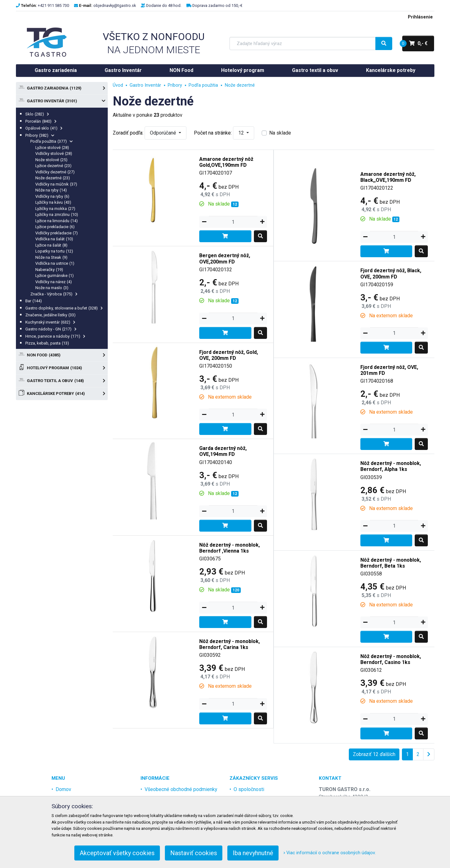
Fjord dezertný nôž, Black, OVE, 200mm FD (390, 273)
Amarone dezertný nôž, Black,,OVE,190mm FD (388, 177)
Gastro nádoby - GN (51, 329)
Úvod (118, 85)
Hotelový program (242, 70)
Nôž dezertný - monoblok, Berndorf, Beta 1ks (390, 563)
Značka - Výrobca (54, 294)
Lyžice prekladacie (55, 226)
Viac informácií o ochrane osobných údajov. (330, 852)
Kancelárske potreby (390, 70)
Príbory (40, 135)
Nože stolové (51, 159)
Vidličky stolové (53, 153)
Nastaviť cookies (193, 853)
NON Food (181, 70)
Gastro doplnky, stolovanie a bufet (64, 308)
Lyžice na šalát (51, 245)
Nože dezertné (52, 178)
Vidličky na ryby (52, 196)
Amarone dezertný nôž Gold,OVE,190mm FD (226, 162)
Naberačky (49, 269)
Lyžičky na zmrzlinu (56, 214)
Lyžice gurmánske (54, 275)
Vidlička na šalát (54, 239)
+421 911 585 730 (53, 5)
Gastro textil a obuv (315, 70)
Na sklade (280, 133)
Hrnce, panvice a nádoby (55, 336)
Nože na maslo (52, 287)
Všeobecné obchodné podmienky (181, 789)
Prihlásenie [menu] (420, 17)
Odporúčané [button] (163, 133)
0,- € (415, 43)
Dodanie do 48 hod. (163, 5)
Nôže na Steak (51, 257)
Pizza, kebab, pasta (47, 343)
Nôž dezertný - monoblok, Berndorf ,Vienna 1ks (229, 548)
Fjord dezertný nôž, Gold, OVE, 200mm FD (228, 355)
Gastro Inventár (123, 70)
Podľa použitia (51, 141)
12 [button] (241, 133)
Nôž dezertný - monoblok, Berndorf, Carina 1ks (229, 644)
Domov (63, 789)
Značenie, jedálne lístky (50, 315)
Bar (33, 301)
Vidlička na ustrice (55, 263)
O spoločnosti (249, 789)
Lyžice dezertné (53, 165)
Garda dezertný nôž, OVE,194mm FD (223, 451)
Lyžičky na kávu (53, 202)
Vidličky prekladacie (56, 233)
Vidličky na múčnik (56, 184)
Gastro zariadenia (56, 70)
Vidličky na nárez (53, 281)
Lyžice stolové (52, 147)
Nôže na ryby (51, 190)
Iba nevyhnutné (253, 853)
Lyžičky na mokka (55, 208)
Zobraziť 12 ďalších (374, 754)
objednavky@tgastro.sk (114, 5)
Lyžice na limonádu (56, 220)
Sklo (37, 114)
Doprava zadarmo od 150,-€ (217, 5)
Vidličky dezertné (55, 172)
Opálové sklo (44, 128)
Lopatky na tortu (54, 251)
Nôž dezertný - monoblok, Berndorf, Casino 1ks (390, 659)
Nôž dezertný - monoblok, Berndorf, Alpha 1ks (390, 466)
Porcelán (41, 121)
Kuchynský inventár (50, 322)
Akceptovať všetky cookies (117, 853)
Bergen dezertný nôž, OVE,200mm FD (224, 258)
